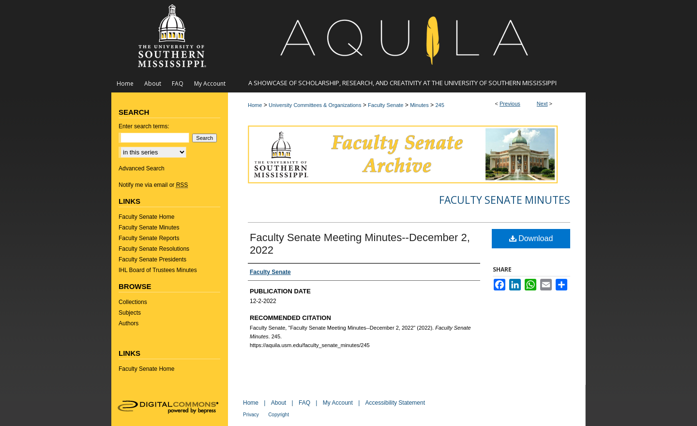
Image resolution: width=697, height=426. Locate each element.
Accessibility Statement (395, 402)
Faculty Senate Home (146, 216)
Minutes (419, 105)
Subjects (130, 312)
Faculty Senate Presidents (152, 259)
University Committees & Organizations (315, 105)
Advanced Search (142, 168)
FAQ (304, 402)
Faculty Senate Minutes (504, 200)
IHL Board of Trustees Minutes (158, 270)
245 (439, 105)
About (278, 402)
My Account (338, 402)
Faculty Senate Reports (149, 238)
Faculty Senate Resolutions (154, 248)
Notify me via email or (153, 185)
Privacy (251, 414)
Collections (133, 302)
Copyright (278, 414)
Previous (510, 103)
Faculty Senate (385, 105)
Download (531, 238)
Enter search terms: (144, 126)
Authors (128, 323)
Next (542, 103)
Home (255, 105)
